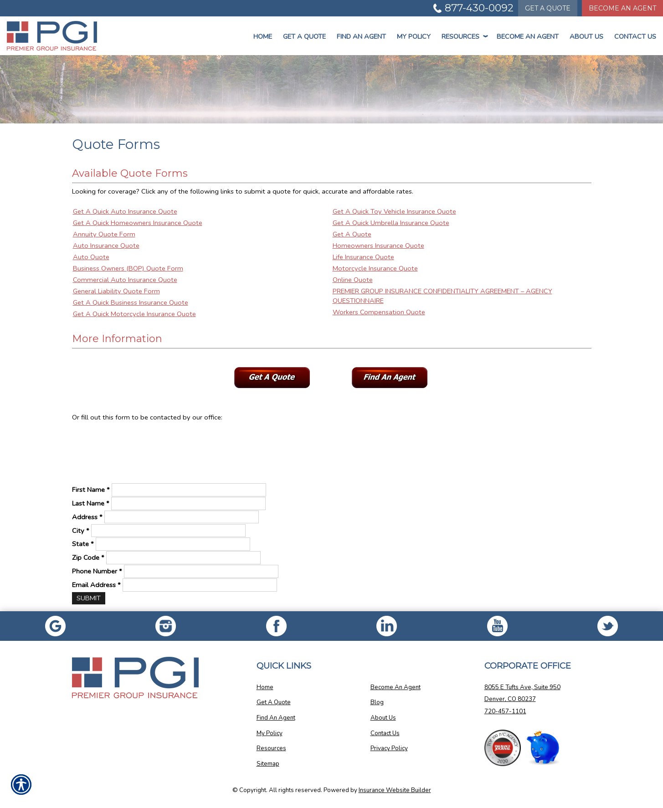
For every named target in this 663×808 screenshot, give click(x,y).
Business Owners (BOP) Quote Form (128, 268)
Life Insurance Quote (363, 256)
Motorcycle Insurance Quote (375, 268)
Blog (377, 702)
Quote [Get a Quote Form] (547, 8)
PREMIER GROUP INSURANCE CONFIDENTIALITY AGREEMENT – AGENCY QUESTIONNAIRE (442, 295)
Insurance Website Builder (395, 790)
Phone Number (97, 571)
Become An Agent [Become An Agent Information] (622, 8)
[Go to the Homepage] (55, 36)
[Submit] (88, 598)
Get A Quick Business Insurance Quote (130, 302)
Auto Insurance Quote (106, 245)
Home (262, 36)
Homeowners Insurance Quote (378, 245)
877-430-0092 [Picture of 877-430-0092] (479, 8)
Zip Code (88, 557)
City (80, 530)
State (83, 543)
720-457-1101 (505, 711)
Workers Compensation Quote (379, 312)
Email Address (96, 584)
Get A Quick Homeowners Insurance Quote (137, 222)
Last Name (90, 503)
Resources (464, 36)
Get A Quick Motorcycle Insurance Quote (134, 313)
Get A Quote (352, 234)
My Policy (414, 36)
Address (87, 517)
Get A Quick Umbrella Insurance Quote (391, 222)
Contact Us (635, 36)
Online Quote (353, 279)
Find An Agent (361, 36)
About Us (586, 36)
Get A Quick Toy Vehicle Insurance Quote (394, 211)
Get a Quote (304, 36)
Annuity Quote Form (104, 234)
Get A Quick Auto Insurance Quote (125, 211)
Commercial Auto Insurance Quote (125, 279)
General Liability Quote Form (116, 291)
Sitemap (268, 764)
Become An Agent (528, 36)
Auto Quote (91, 256)
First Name (91, 489)
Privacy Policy (389, 748)
